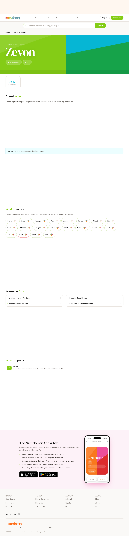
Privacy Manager (37, 532)
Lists (49, 18)
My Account (70, 507)
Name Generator (42, 499)
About (98, 503)
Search (100, 26)
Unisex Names (11, 507)
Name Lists (39, 503)
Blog (97, 499)
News (59, 18)
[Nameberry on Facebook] (11, 514)
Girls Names (10, 499)
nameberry (14, 523)
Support (47, 532)
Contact (98, 507)
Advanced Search (42, 507)
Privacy (27, 532)
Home (8, 32)
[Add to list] (15, 221)
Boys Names (10, 503)
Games (80, 18)
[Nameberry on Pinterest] (15, 514)
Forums (69, 18)
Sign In (104, 18)
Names (38, 18)
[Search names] (62, 25)
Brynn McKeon (13, 44)
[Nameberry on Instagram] (19, 514)
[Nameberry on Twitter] (7, 514)
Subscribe (117, 18)
